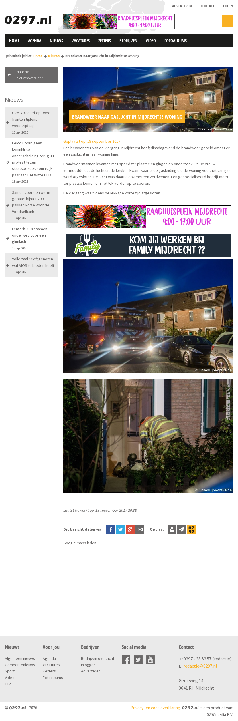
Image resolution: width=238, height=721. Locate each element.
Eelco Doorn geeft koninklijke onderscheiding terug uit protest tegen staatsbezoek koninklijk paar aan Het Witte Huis (33, 162)
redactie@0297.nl (200, 666)
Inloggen (88, 664)
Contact (207, 6)
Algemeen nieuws (20, 658)
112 (8, 683)
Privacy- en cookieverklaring (155, 707)
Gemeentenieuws (20, 664)
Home (14, 40)
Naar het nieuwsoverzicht (29, 74)
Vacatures (81, 40)
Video (151, 40)
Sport (10, 671)
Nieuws (56, 40)
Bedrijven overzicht (97, 658)
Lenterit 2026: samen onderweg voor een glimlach (29, 238)
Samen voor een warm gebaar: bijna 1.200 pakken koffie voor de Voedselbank (31, 205)
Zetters (104, 40)
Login (228, 6)
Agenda (34, 40)
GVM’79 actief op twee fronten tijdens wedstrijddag (31, 122)
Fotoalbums (175, 40)
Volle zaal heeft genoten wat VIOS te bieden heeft (33, 265)
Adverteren (182, 6)
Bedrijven (128, 40)
